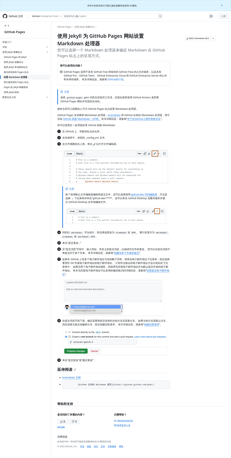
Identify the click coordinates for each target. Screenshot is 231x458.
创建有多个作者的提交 (126, 253)
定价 (103, 446)
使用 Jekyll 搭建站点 (84, 26)
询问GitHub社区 (123, 420)
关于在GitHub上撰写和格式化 (144, 119)
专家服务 (112, 446)
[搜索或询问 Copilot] (113, 16)
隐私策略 (61, 427)
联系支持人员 (122, 425)
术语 (82, 446)
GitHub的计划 (115, 79)
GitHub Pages (14, 32)
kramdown (114, 115)
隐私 (89, 446)
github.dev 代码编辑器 (144, 194)
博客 (121, 446)
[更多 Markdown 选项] (213, 38)
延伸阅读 (66, 369)
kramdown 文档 (71, 377)
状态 (96, 446)
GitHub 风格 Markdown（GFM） (82, 119)
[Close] (222, 5)
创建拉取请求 (151, 324)
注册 (223, 16)
